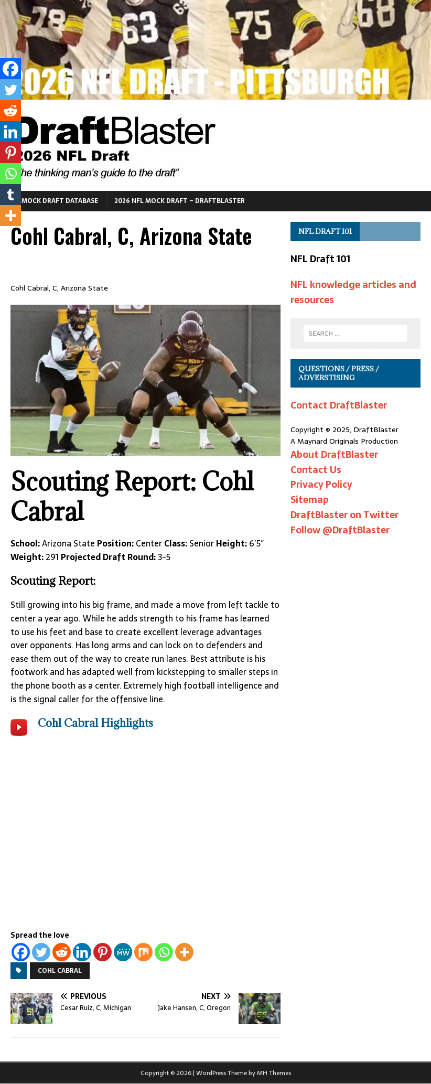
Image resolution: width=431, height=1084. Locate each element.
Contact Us (315, 469)
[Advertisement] (145, 840)
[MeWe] (123, 952)
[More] (184, 952)
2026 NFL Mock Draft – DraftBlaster (179, 201)
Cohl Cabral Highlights (95, 723)
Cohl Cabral (60, 970)
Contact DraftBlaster (338, 405)
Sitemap (309, 499)
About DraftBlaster (334, 454)
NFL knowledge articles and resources (353, 292)
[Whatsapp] (164, 952)
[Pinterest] (102, 952)
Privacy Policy (321, 484)
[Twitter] (41, 952)
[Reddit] (61, 952)
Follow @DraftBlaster (340, 530)
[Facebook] (21, 952)
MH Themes (274, 1073)
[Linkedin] (82, 952)
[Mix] (143, 952)
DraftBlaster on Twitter (344, 514)
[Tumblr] (10, 194)
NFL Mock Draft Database (53, 201)
